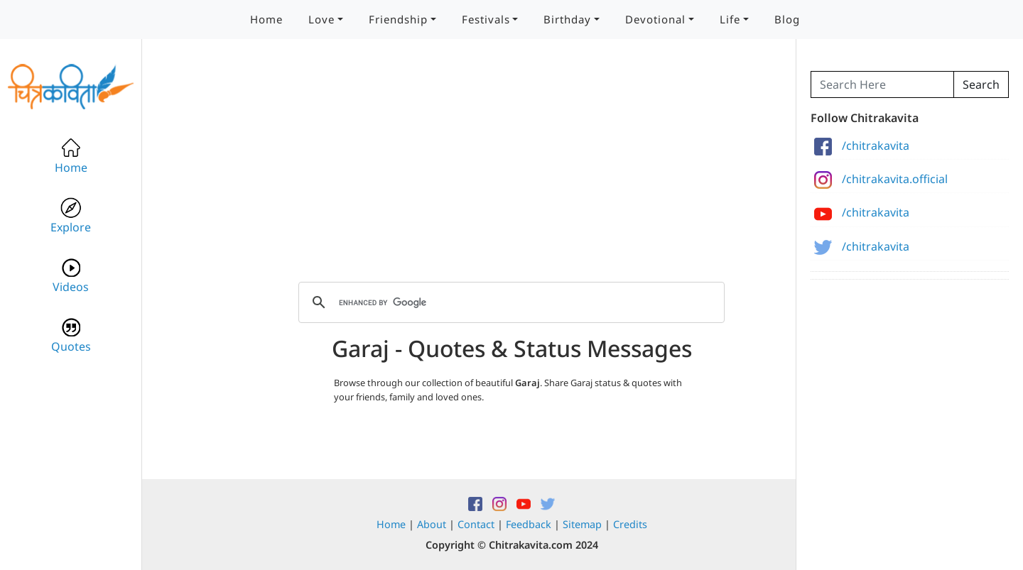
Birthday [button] (567, 19)
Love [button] (321, 19)
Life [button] (730, 19)
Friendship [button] (398, 19)
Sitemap (582, 524)
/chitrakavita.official (881, 179)
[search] (509, 302)
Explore (70, 216)
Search (981, 84)
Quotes (71, 335)
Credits (630, 524)
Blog (787, 19)
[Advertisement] (511, 170)
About (431, 524)
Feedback (528, 524)
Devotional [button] (655, 19)
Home (266, 19)
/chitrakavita (861, 145)
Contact (476, 524)
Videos (71, 276)
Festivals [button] (486, 19)
